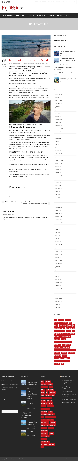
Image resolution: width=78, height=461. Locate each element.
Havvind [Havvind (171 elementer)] (68, 331)
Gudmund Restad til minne (68, 402)
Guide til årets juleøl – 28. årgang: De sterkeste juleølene (68, 382)
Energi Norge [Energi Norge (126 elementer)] (63, 325)
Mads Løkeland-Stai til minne (69, 399)
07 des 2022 (32, 388)
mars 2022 (58, 116)
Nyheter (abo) (20, 15)
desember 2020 (59, 160)
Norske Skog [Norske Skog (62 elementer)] (57, 344)
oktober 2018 (58, 219)
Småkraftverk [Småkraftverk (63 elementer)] (64, 350)
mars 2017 (58, 279)
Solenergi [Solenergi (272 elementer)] (72, 350)
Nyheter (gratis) (8, 15)
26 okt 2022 (32, 409)
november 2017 (59, 254)
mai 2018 (57, 235)
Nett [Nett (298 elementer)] (70, 341)
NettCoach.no (73, 459)
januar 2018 (58, 248)
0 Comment (64, 55)
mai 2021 (57, 147)
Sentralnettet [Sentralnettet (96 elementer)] (65, 347)
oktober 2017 (58, 257)
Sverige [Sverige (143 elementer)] (64, 355)
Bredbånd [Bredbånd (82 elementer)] (67, 320)
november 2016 (59, 292)
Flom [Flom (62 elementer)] (63, 328)
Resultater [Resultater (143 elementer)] (57, 347)
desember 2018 (59, 213)
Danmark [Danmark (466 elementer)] (56, 322)
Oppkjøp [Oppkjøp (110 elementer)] (68, 344)
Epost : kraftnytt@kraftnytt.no (10, 384)
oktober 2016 (58, 295)
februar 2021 (58, 154)
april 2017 (57, 276)
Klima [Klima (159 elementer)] (66, 333)
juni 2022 (57, 110)
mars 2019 (58, 204)
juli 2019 (57, 191)
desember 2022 (59, 94)
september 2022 (59, 100)
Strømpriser (41, 15)
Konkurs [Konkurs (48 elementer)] (72, 333)
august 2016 (58, 301)
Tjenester (31, 15)
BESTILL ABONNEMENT (40, 1)
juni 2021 (57, 144)
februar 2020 (58, 169)
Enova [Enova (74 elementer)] (69, 325)
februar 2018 (58, 245)
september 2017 (59, 260)
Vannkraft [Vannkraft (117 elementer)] (66, 358)
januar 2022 (58, 122)
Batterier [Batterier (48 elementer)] (61, 320)
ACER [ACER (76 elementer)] (55, 320)
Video (67, 15)
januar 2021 (58, 157)
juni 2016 (57, 307)
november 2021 (59, 128)
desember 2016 (59, 288)
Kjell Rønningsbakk (15, 63)
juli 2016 (57, 304)
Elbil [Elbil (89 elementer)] (70, 322)
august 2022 (58, 103)
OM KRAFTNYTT (60, 1)
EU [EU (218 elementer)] (73, 325)
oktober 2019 (58, 182)
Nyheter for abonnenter (38, 63)
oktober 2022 (58, 97)
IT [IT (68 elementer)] (54, 333)
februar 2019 (58, 207)
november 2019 (59, 179)
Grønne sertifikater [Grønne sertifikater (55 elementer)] (59, 331)
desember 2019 (59, 176)
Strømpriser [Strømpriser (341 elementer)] (57, 355)
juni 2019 (57, 194)
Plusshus (51, 15)
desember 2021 (59, 125)
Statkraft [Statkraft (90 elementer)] (56, 352)
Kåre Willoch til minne (67, 391)
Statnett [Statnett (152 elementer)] (64, 352)
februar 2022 (58, 119)
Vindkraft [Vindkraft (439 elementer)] (56, 363)
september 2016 (59, 298)
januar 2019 (58, 210)
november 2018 (59, 216)
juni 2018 (57, 232)
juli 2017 (57, 266)
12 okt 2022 (32, 428)
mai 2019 (57, 197)
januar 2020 (58, 172)
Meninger (60, 15)
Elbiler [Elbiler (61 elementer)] (56, 325)
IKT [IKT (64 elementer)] (73, 331)
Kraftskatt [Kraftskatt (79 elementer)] (57, 336)
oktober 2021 (58, 132)
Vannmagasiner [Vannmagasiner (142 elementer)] (58, 361)
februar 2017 (58, 282)
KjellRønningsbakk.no (67, 376)
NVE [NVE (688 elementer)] (63, 344)
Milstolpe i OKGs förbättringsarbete (63, 72)
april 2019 (57, 201)
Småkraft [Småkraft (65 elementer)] (56, 350)
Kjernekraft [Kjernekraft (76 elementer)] (60, 333)
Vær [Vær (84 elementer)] (62, 363)
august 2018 (58, 226)
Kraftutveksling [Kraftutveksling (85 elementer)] (66, 336)
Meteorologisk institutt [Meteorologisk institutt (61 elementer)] (60, 341)
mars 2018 (58, 241)
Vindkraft (28, 196)
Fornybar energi (27, 63)
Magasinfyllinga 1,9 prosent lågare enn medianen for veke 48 (67, 60)
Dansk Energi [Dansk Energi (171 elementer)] (64, 322)
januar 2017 (58, 285)
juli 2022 (57, 107)
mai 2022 (57, 113)
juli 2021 (57, 141)
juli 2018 (57, 229)
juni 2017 (57, 270)
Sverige (22, 196)
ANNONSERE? (51, 1)
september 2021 (59, 135)
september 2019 (59, 185)
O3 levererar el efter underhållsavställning (64, 67)
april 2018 (57, 238)
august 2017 (58, 263)
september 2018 (59, 223)
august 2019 (58, 188)
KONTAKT (68, 1)
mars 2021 (58, 150)
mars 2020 (58, 166)
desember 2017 (59, 251)
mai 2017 (57, 273)
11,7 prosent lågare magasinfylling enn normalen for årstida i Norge (28, 413)
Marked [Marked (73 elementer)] (63, 339)
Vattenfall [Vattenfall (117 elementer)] (67, 361)
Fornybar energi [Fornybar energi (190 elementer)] (70, 328)
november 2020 (59, 163)
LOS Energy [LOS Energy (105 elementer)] (57, 339)
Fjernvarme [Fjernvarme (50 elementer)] (57, 328)
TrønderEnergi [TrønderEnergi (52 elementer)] (58, 358)
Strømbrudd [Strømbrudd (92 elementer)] (71, 352)
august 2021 (58, 138)
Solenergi (15, 196)
